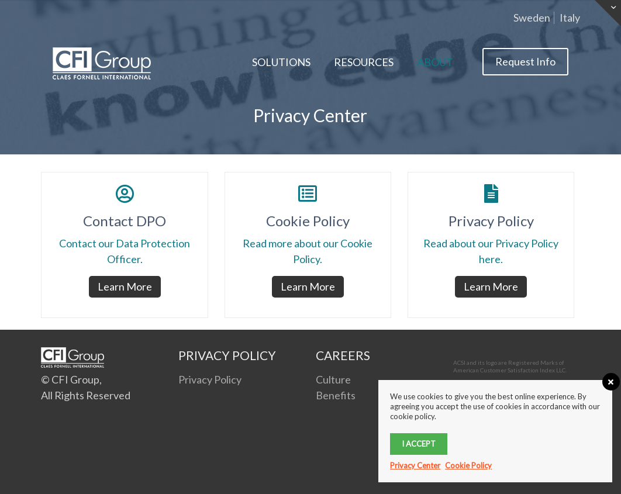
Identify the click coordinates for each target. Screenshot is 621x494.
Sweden (531, 17)
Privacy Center (415, 465)
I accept (419, 443)
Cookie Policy (468, 465)
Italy (570, 17)
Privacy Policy (210, 379)
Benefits (336, 395)
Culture (333, 379)
